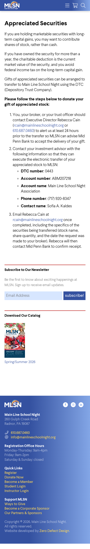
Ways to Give (14, 504)
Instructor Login (16, 491)
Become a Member (18, 482)
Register (10, 473)
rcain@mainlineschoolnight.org (39, 125)
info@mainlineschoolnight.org (30, 437)
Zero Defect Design (54, 531)
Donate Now (14, 477)
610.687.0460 (23, 131)
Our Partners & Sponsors (23, 513)
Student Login (15, 486)
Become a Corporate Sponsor (27, 508)
